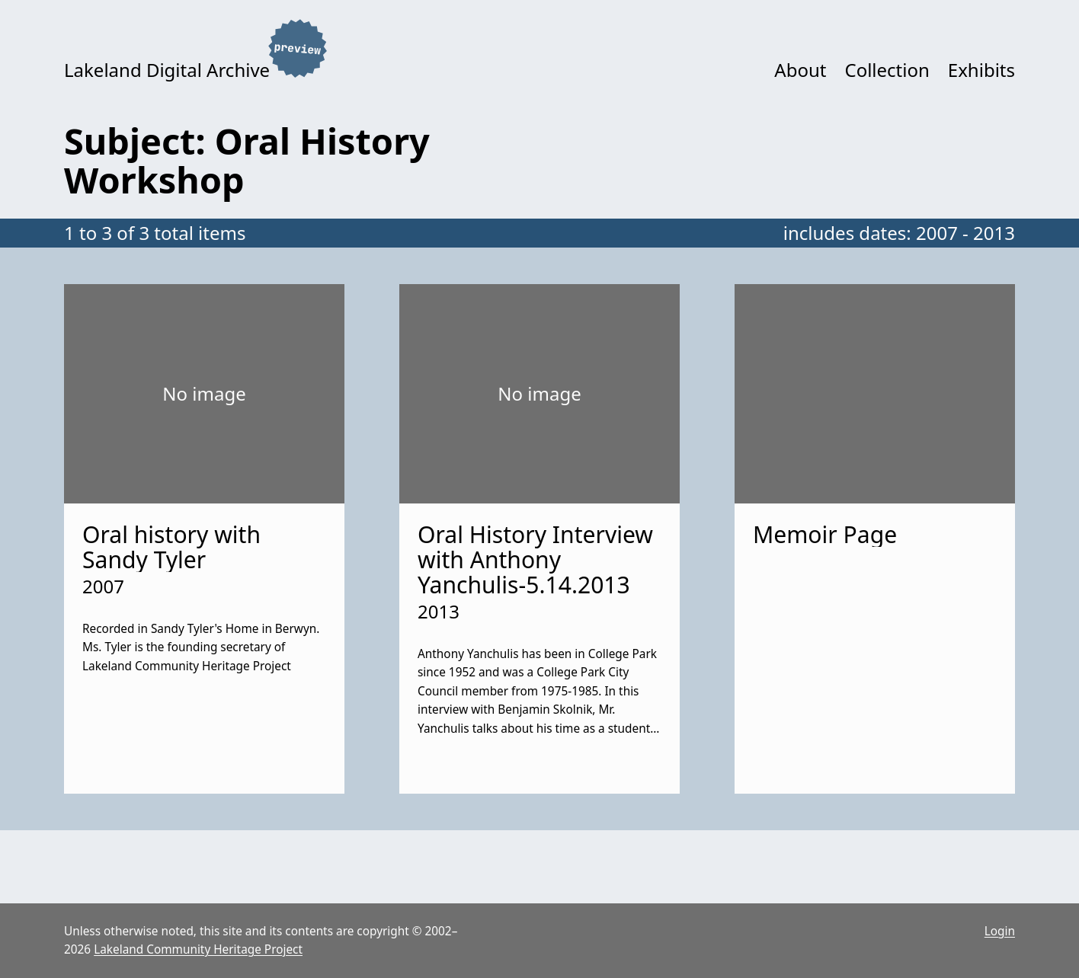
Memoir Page (825, 534)
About (800, 69)
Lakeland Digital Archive (167, 69)
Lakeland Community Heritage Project (198, 949)
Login (1000, 931)
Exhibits (981, 69)
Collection (886, 69)
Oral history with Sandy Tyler (171, 547)
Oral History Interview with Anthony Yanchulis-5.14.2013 (535, 559)
